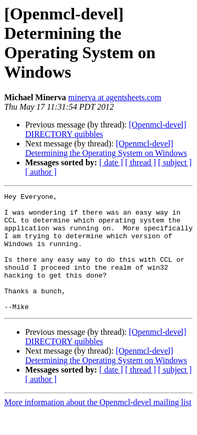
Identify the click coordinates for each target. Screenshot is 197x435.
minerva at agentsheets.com (114, 97)
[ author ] (41, 171)
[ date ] (111, 162)
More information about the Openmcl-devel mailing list (97, 425)
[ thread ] (140, 162)
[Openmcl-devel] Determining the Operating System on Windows (106, 148)
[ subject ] (175, 162)
